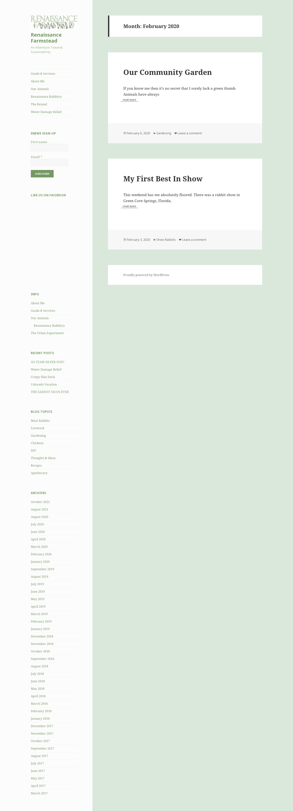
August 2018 (39, 666)
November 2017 (42, 733)
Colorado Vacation (44, 384)
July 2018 (37, 674)
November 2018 (42, 644)
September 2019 (42, 569)
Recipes (36, 465)
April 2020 (38, 539)
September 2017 (42, 748)
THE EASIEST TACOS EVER (50, 392)
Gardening (38, 436)
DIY (33, 450)
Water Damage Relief (46, 112)
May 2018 (37, 689)
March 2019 (39, 614)
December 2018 (42, 636)
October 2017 (40, 741)
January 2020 (40, 562)
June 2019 (38, 591)
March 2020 (39, 547)
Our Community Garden (167, 72)
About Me (38, 81)
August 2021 (39, 509)
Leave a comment (190, 133)
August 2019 (39, 577)
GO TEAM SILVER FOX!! (47, 362)
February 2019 (41, 621)
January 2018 (40, 718)
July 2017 (37, 763)
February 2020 (41, 554)
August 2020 (39, 517)
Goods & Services (43, 74)
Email (36, 157)
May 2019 (37, 599)
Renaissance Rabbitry (46, 97)
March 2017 (39, 793)
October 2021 (40, 502)
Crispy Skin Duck (43, 377)
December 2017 (42, 726)
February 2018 (41, 711)
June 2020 (38, 532)
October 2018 (40, 651)
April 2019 (38, 606)
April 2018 (38, 696)
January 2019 (40, 629)
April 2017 (38, 786)
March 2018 (39, 704)
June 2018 (38, 681)
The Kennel (39, 104)
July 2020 (37, 524)
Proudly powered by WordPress (146, 275)
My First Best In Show (163, 178)
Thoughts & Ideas (43, 458)
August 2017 (39, 756)
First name (39, 142)
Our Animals (40, 89)
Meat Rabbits (40, 421)
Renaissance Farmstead (46, 37)
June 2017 (38, 771)
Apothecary (39, 473)
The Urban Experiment (47, 333)
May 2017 (37, 778)
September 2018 (42, 659)
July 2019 (37, 584)
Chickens (37, 443)
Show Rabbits (166, 240)
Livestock (37, 428)
